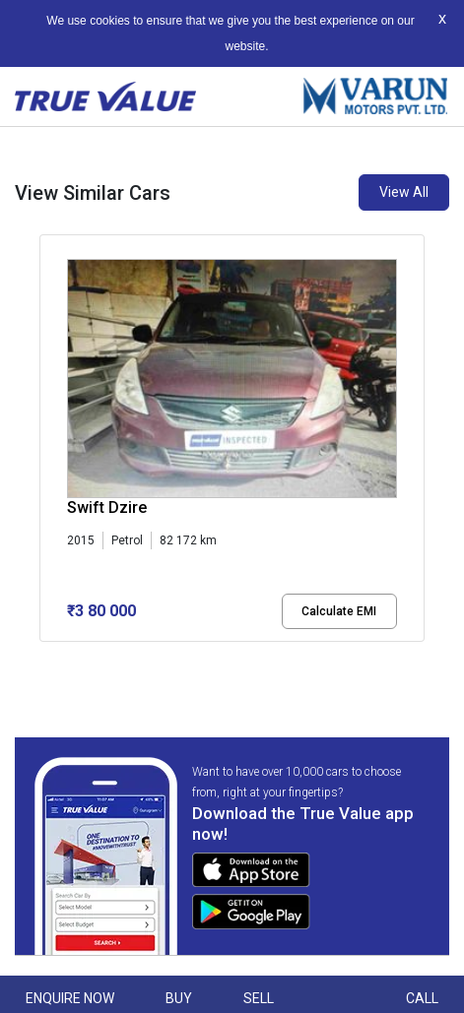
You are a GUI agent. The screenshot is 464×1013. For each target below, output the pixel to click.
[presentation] (50, 442)
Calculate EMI (338, 611)
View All (404, 192)
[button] (45, 659)
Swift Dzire (107, 507)
